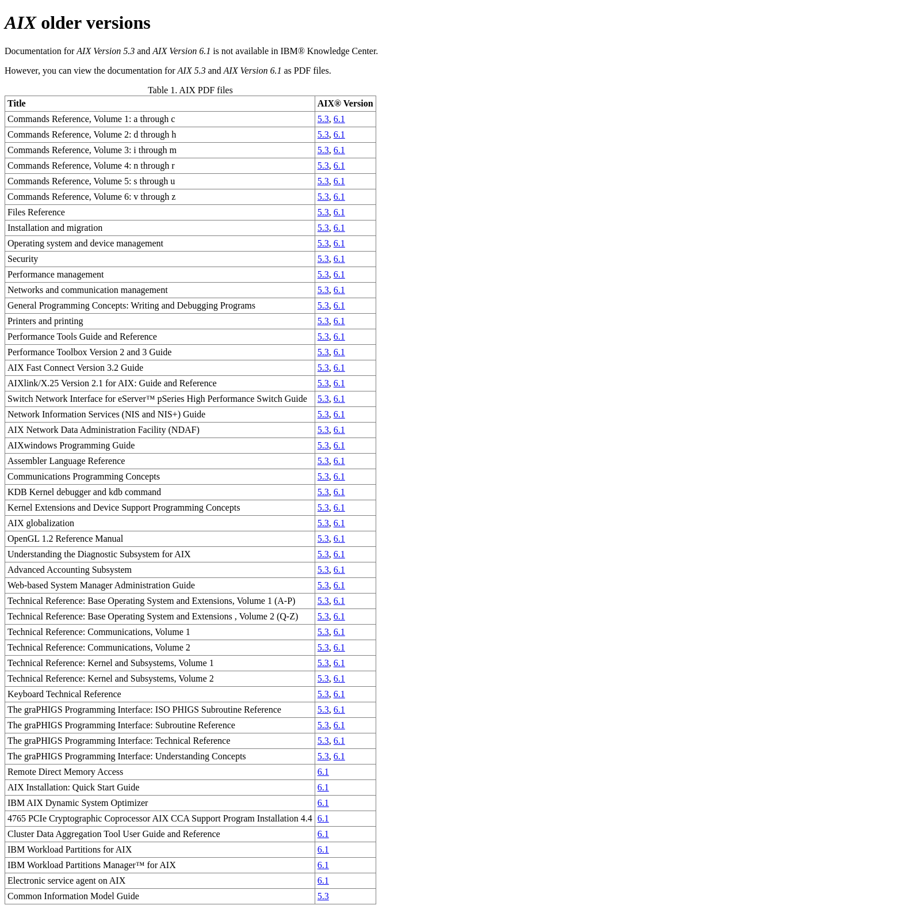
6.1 (339, 119)
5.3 (323, 119)
